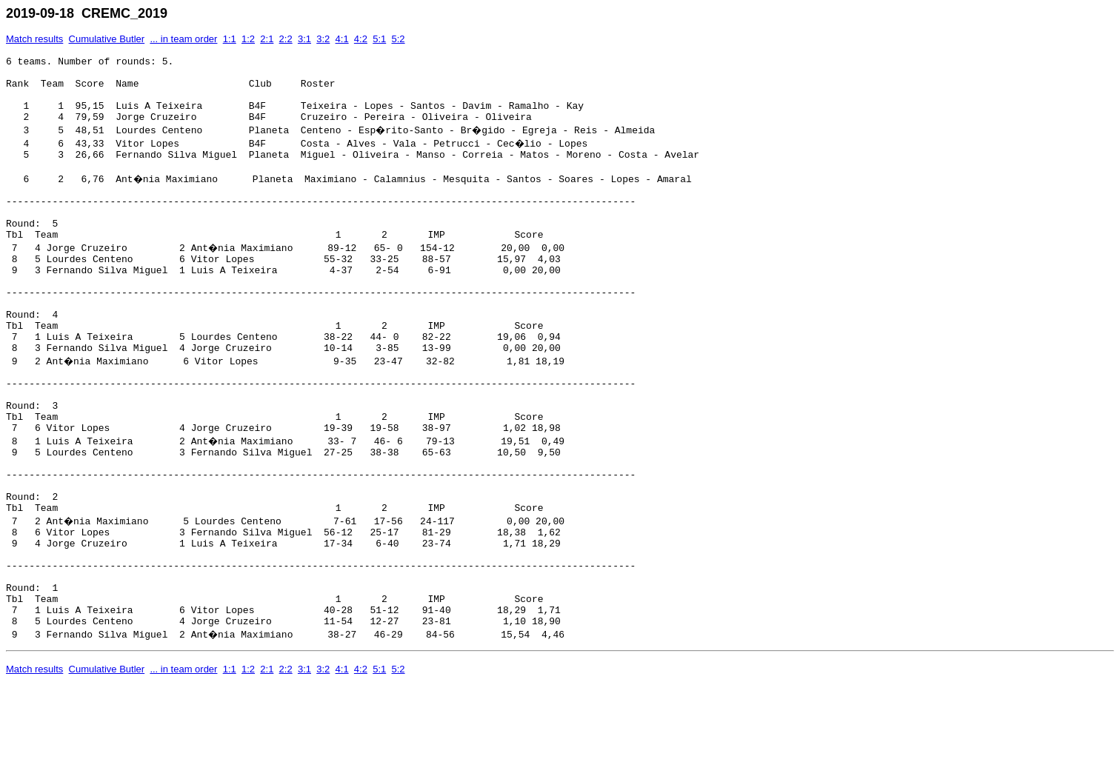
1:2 (248, 38)
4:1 (342, 38)
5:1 (379, 38)
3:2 (323, 38)
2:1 (266, 38)
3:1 (304, 38)
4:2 (360, 38)
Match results (34, 38)
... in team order (183, 38)
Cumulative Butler (107, 38)
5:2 (397, 38)
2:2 (286, 38)
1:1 (229, 38)
